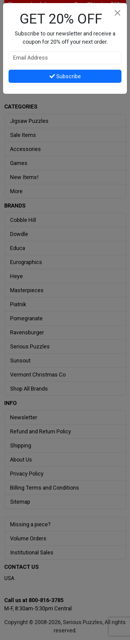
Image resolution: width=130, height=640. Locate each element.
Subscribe (65, 76)
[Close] (117, 13)
